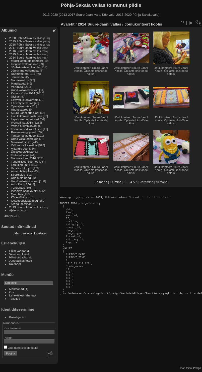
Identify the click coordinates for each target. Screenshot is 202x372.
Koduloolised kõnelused (26, 129)
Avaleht (68, 24)
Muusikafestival (21, 142)
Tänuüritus (18, 187)
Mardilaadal (18, 83)
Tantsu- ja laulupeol (23, 135)
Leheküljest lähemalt (22, 295)
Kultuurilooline (20, 155)
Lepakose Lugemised (25, 119)
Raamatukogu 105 (23, 73)
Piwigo (197, 367)
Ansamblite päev (22, 171)
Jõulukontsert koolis (25, 67)
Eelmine (115, 182)
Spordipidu (18, 174)
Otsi (12, 292)
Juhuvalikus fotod (20, 260)
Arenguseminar (21, 203)
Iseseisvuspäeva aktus (26, 190)
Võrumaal (17, 86)
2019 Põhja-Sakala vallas (26, 41)
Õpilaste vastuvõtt (23, 151)
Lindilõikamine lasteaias (26, 116)
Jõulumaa (17, 77)
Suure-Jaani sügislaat (25, 112)
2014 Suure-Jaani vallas (25, 57)
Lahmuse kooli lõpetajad (30, 233)
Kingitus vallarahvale (24, 64)
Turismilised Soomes (24, 161)
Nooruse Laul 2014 (23, 158)
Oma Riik (17, 194)
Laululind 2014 (20, 164)
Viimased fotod (19, 254)
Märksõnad (16, 288)
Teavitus (14, 298)
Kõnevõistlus (19, 197)
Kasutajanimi (17, 317)
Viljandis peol (19, 148)
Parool (8, 337)
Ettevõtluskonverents (24, 99)
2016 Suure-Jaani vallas (25, 51)
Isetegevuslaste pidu (24, 200)
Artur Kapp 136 (21, 184)
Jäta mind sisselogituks (21, 347)
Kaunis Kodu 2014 (23, 93)
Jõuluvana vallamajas (25, 70)
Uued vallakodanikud (24, 90)
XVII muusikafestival (24, 145)
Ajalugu (14, 210)
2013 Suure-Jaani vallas (25, 207)
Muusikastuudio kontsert (27, 60)
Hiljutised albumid (20, 257)
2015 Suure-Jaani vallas (25, 54)
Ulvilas (15, 96)
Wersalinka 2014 (22, 122)
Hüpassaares (19, 109)
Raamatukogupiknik (24, 132)
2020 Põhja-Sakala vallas (26, 38)
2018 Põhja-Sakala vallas (26, 44)
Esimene (101, 182)
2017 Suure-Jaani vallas (25, 47)
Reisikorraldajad (21, 168)
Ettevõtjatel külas (22, 103)
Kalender (15, 263)
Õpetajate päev (21, 106)
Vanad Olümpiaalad (24, 125)
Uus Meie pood (21, 177)
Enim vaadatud (19, 250)
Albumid (9, 30)
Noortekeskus (20, 80)
